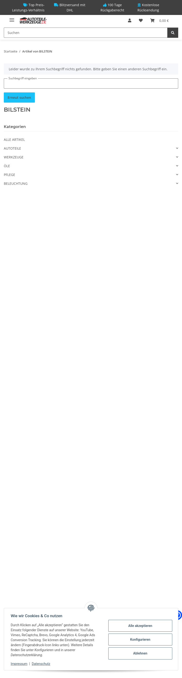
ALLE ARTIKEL (14, 139)
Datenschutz (42, 664)
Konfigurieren (139, 639)
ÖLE (7, 166)
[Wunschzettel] (140, 20)
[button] (129, 20)
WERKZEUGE (13, 157)
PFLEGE (9, 174)
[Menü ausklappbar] (11, 18)
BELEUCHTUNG (15, 183)
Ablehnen (139, 653)
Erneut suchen (19, 97)
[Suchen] (86, 33)
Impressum (20, 664)
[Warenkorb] (159, 20)
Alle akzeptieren (139, 626)
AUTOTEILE (12, 148)
